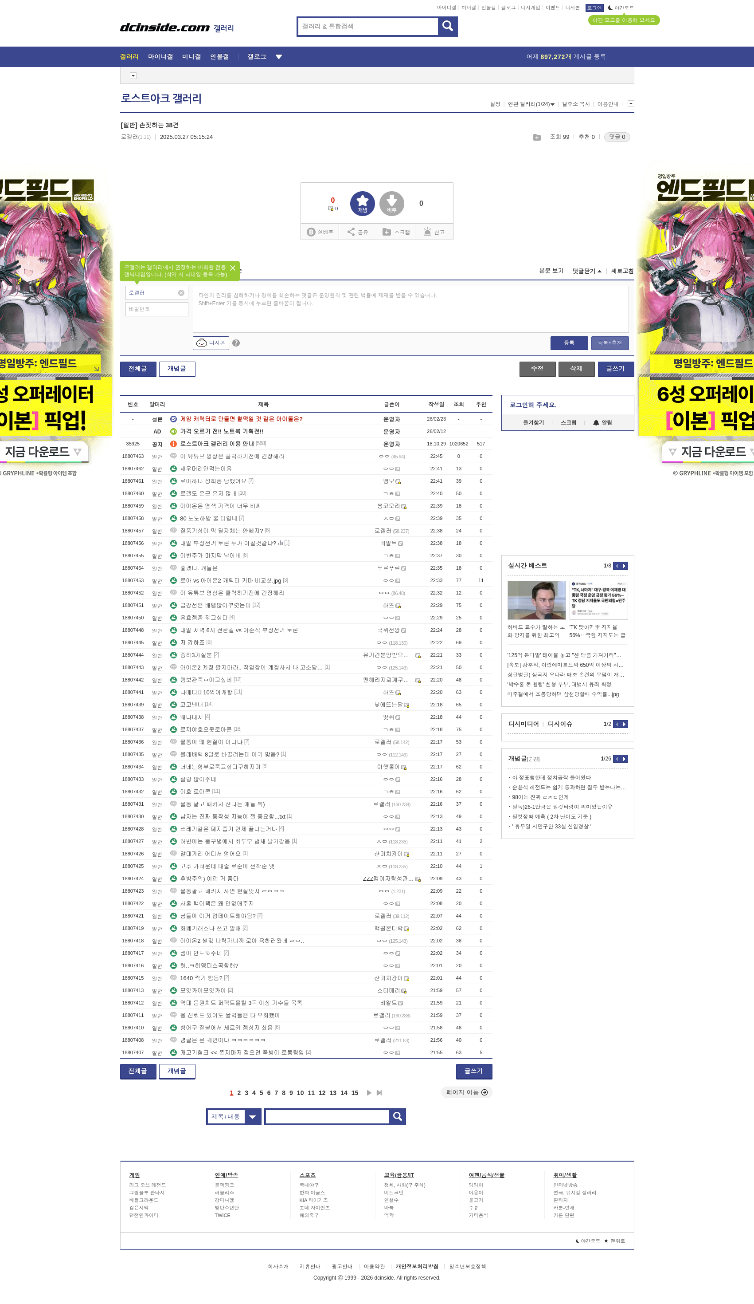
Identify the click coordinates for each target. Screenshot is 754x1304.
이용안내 (608, 104)
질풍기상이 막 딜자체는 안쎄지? (216, 531)
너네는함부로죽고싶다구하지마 (215, 767)
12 (322, 1092)
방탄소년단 (227, 1207)
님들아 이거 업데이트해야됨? (212, 916)
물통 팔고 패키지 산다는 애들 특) (217, 804)
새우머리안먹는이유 (201, 468)
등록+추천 (610, 343)
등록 (569, 343)
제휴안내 (310, 1267)
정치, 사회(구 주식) (405, 1185)
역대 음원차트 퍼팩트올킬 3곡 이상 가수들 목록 (236, 1003)
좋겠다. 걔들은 (194, 568)
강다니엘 (224, 1200)
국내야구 (309, 1185)
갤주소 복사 (576, 104)
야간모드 (621, 8)
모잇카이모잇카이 (198, 990)
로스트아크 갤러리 (161, 99)
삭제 (576, 368)
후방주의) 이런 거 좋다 (204, 878)
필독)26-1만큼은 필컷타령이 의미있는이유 (562, 807)
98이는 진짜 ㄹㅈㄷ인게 (540, 797)
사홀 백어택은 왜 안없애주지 (212, 903)
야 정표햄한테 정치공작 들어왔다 (551, 778)
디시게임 (530, 7)
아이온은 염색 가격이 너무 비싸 (215, 506)
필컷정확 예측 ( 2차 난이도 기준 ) (552, 817)
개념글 (177, 368)
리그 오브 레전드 (147, 1185)
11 (311, 1092)
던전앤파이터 (144, 1215)
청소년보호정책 (467, 1267)
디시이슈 (560, 724)
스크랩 (536, 137)
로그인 (594, 8)
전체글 (138, 368)
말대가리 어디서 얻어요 (205, 854)
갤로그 (508, 7)
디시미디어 (523, 724)
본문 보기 (551, 271)
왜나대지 (186, 717)
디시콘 (573, 7)
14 (344, 1092)
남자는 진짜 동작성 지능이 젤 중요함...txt (227, 816)
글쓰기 (615, 368)
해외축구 (309, 1215)
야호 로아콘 (190, 791)
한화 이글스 (312, 1192)
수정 (537, 368)
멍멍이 (476, 1185)
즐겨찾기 (533, 423)
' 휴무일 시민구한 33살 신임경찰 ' (552, 826)
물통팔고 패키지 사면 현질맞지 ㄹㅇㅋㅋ (227, 891)
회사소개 (278, 1267)
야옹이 (476, 1192)
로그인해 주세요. (533, 405)
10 (300, 1092)
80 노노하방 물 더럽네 (203, 518)
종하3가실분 (191, 655)
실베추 (320, 232)
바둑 (389, 1207)
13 (333, 1092)
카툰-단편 (564, 1215)
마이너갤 (447, 7)
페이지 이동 (467, 1092)
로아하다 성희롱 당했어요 (208, 481)
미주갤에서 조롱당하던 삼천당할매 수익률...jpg (563, 694)
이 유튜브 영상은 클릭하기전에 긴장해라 (227, 456)
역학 (389, 1215)
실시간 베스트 (527, 565)
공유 (358, 231)
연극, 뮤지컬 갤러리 (575, 1192)
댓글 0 (617, 137)
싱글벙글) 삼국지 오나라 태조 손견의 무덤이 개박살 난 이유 (568, 675)
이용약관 (374, 1267)
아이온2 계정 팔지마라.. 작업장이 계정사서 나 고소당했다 (246, 667)
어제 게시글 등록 (566, 56)
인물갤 (488, 7)
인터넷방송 (566, 1185)
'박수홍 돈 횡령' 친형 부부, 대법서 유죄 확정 (560, 685)
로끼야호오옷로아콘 (201, 729)
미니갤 (468, 7)
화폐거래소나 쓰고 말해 (205, 928)
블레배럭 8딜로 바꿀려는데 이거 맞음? (224, 754)
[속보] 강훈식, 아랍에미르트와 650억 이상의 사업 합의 (568, 665)
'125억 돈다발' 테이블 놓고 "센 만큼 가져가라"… (564, 655)
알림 (602, 423)
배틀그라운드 (144, 1200)
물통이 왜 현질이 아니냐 (206, 742)
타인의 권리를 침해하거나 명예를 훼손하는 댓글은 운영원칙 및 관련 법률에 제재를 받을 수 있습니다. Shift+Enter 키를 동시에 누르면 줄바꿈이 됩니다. (318, 299)
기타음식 (478, 1215)
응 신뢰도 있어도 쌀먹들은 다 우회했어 (225, 1015)
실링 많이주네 (193, 779)
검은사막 (139, 1207)
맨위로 (615, 1241)
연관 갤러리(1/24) (531, 104)
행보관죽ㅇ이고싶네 (201, 680)
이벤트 (553, 7)
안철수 (391, 1200)
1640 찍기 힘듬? (196, 978)
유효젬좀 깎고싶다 (199, 618)
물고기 (476, 1200)
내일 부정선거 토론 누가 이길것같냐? (223, 543)
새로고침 (622, 271)
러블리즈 (224, 1192)
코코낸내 (186, 704)
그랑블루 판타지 (147, 1192)
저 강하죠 (187, 642)
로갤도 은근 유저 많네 (203, 493)
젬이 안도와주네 (196, 953)
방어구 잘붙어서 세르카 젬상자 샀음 (221, 1027)
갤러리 (129, 56)
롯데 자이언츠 (315, 1207)
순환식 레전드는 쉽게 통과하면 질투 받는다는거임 (570, 787)
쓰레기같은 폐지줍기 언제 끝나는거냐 (223, 829)
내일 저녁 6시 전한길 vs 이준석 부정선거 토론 (234, 630)
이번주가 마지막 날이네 (205, 555)
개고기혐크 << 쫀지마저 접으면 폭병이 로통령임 (237, 1052)
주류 (474, 1207)
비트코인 (394, 1192)
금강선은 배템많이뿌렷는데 (210, 605)
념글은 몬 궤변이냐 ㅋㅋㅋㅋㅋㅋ (218, 1040)
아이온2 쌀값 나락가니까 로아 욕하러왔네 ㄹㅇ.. (237, 941)
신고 (434, 231)
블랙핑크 (224, 1185)
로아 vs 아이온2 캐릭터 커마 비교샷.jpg (225, 580)
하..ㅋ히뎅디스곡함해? (204, 965)
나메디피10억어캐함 (201, 692)
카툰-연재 (564, 1207)
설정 (495, 104)
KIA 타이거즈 (314, 1200)
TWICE (222, 1215)
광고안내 (342, 1267)
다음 (369, 1093)
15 (355, 1092)
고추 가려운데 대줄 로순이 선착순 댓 (222, 866)
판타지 (561, 1200)
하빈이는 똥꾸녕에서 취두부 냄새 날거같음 (230, 841)
